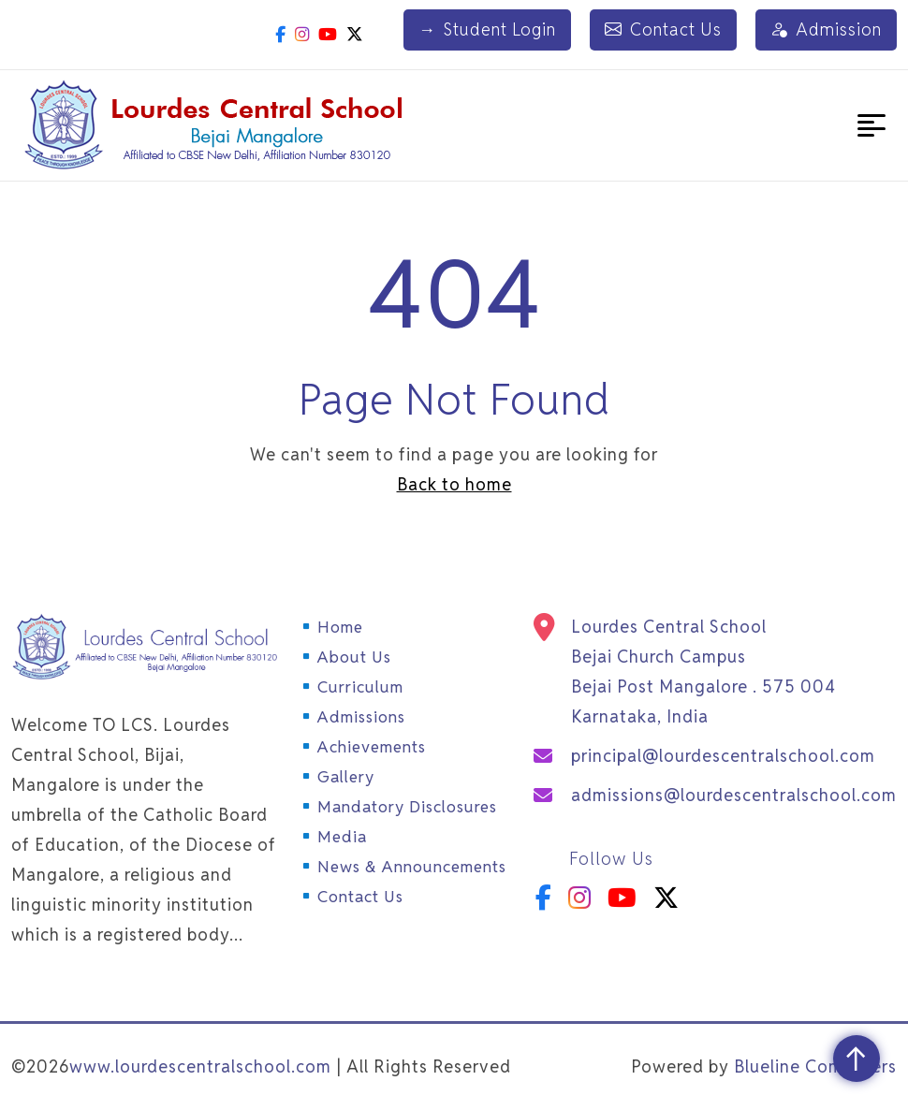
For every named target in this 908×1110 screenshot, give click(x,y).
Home (340, 627)
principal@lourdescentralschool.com (723, 756)
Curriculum (360, 687)
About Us (354, 657)
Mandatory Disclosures (407, 806)
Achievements (371, 747)
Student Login (487, 30)
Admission (826, 30)
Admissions (361, 717)
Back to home (454, 484)
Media (342, 836)
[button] (871, 125)
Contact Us (663, 30)
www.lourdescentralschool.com (200, 1066)
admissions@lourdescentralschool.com (734, 795)
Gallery (345, 777)
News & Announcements (411, 866)
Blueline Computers (815, 1066)
